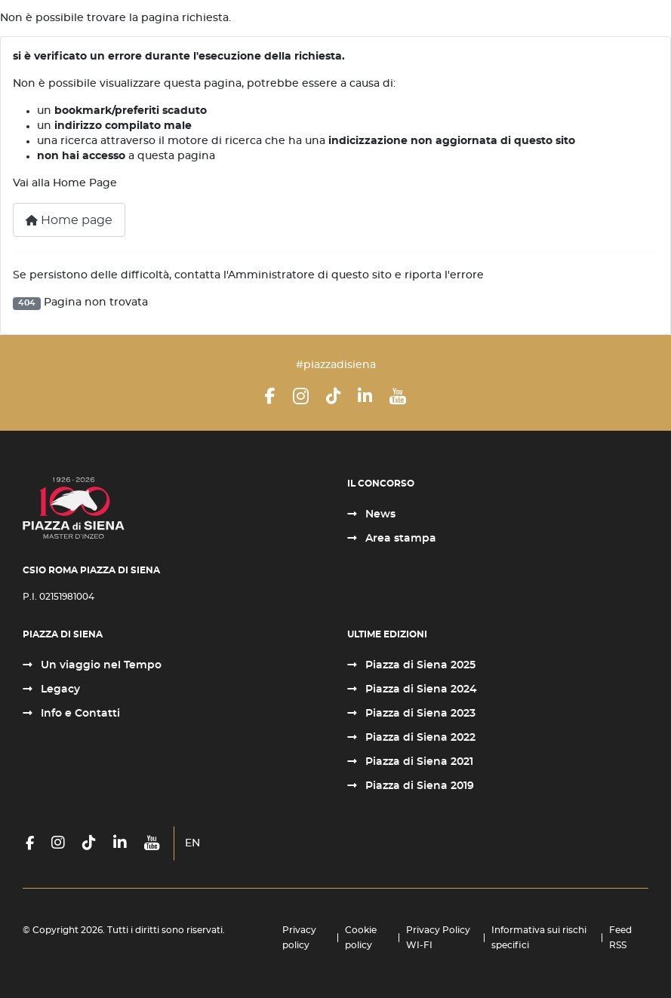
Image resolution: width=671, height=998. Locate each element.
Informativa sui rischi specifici (538, 938)
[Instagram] (301, 396)
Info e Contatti (79, 713)
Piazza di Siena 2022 (419, 737)
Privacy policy (299, 938)
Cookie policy (361, 938)
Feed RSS (620, 938)
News (379, 514)
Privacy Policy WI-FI (438, 938)
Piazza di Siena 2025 (419, 665)
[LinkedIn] (365, 396)
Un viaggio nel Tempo (100, 665)
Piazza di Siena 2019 (418, 786)
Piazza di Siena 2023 (419, 713)
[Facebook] (270, 396)
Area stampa (399, 538)
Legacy (59, 689)
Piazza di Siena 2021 (417, 762)
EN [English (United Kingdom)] (192, 843)
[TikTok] (333, 396)
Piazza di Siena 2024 (419, 689)
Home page (69, 220)
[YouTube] (397, 396)
